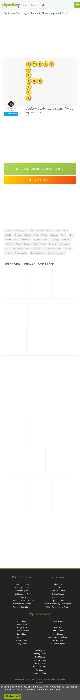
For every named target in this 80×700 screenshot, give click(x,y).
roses (49, 230)
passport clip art (22, 584)
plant (16, 239)
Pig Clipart (40, 670)
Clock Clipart (58, 627)
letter (30, 230)
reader (9, 235)
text (35, 244)
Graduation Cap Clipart (58, 637)
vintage (55, 239)
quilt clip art (22, 597)
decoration (38, 248)
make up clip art (22, 587)
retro (28, 248)
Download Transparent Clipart (40, 169)
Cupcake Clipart (22, 630)
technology (19, 230)
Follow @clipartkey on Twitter (58, 607)
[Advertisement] (40, 37)
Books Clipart (22, 624)
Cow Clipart (40, 650)
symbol (37, 239)
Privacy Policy (58, 597)
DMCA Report (58, 594)
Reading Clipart (40, 653)
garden (27, 244)
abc (70, 235)
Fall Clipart (58, 624)
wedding (54, 235)
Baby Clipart (22, 643)
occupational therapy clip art (21, 600)
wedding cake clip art (22, 607)
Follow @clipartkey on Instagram (58, 603)
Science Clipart (22, 640)
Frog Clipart (22, 627)
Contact (58, 587)
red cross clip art (21, 594)
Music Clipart (22, 637)
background (64, 244)
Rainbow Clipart (58, 643)
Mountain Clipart (40, 673)
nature (18, 235)
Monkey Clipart (40, 663)
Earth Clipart (22, 634)
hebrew (52, 244)
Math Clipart (22, 621)
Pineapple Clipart (40, 660)
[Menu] (77, 5)
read (63, 235)
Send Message (11, 114)
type (36, 235)
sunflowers (17, 248)
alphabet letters (37, 253)
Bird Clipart (40, 657)
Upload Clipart (58, 600)
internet (40, 230)
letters (8, 253)
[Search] (43, 5)
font (65, 230)
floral (43, 244)
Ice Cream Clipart (40, 666)
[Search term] (34, 5)
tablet (44, 235)
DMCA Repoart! (40, 179)
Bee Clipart (57, 634)
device (27, 235)
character (66, 239)
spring (50, 253)
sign (7, 248)
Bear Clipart (58, 640)
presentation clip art (22, 603)
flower (8, 230)
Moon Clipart (57, 621)
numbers (61, 253)
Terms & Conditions (58, 590)
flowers (9, 244)
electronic (26, 239)
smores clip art (22, 590)
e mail (46, 239)
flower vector (21, 253)
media (8, 239)
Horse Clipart (57, 630)
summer (68, 248)
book (58, 230)
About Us (58, 584)
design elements (54, 248)
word (18, 244)
